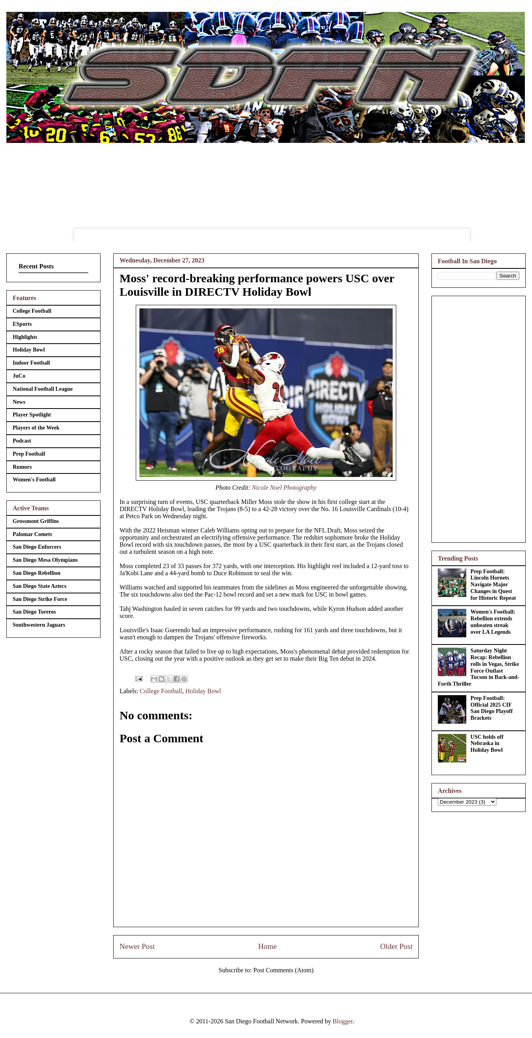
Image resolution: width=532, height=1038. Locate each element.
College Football (161, 691)
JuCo (19, 376)
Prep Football (29, 454)
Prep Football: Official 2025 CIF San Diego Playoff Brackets (492, 708)
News (19, 402)
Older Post (396, 946)
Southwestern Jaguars (39, 625)
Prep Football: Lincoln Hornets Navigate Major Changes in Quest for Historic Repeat (493, 584)
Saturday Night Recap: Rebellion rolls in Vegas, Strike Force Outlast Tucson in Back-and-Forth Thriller (478, 667)
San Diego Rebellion (37, 573)
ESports (22, 324)
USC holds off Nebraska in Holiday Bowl (487, 743)
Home (267, 946)
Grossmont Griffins (36, 521)
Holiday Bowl (203, 691)
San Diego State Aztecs (39, 586)
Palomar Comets (32, 534)
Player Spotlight (32, 415)
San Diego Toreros (34, 612)
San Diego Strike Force (40, 599)
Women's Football (34, 480)
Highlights (25, 337)
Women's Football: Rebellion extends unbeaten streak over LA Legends (493, 622)
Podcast (22, 441)
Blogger (342, 1021)
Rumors (22, 467)
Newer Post (137, 946)
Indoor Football (31, 363)
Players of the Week (36, 428)
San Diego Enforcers (37, 547)
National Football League (43, 389)
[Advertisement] (478, 417)
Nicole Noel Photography (284, 487)
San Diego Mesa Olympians (45, 560)
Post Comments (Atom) (283, 970)
